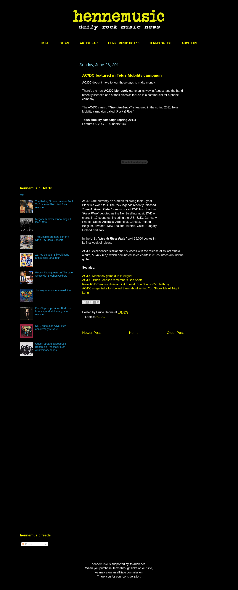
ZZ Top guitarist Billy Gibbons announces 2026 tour (52, 256)
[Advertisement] (48, 98)
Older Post (175, 333)
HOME (45, 43)
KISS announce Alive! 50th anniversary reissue (50, 327)
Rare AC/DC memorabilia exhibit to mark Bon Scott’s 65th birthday (126, 284)
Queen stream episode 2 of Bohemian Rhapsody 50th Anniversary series (51, 347)
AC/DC (100, 316)
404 (22, 194)
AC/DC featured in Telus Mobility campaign (122, 75)
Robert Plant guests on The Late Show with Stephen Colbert (54, 274)
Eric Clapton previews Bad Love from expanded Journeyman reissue (53, 311)
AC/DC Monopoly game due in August (107, 276)
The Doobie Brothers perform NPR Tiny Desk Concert (52, 238)
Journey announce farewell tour (53, 290)
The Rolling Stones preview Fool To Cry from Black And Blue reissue (54, 204)
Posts (27, 544)
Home (134, 333)
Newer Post (91, 333)
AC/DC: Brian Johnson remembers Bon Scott (112, 280)
